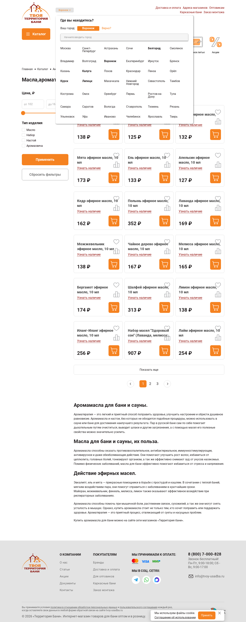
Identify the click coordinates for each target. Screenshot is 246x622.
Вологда (109, 106)
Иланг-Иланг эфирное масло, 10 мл (95, 332)
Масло (30, 130)
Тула (173, 94)
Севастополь (156, 81)
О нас (63, 562)
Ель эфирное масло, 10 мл (147, 160)
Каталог (39, 34)
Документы (68, 583)
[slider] (23, 113)
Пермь (130, 94)
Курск (64, 81)
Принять (206, 615)
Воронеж (63, 10)
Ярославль (155, 116)
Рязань (174, 106)
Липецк (87, 81)
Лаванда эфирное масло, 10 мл (199, 203)
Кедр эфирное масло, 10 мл (97, 203)
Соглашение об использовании (175, 617)
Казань (65, 71)
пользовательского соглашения (138, 607)
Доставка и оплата (168, 7)
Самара (65, 106)
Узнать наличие (89, 125)
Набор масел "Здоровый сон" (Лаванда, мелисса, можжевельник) (148, 333)
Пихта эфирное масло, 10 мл (197, 116)
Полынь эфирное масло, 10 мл (148, 203)
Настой (31, 140)
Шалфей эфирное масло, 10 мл (148, 289)
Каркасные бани (191, 12)
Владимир (67, 61)
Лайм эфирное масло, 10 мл (199, 332)
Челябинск (133, 116)
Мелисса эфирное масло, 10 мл (199, 246)
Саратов (87, 106)
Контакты (66, 590)
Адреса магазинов (195, 7)
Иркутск (153, 61)
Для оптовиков (103, 576)
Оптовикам (216, 7)
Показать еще (149, 369)
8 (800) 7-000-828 (204, 554)
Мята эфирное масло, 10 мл (97, 160)
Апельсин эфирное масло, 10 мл (194, 160)
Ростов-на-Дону (155, 95)
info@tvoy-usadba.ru (209, 576)
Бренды (98, 562)
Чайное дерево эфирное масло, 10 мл (148, 246)
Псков (108, 71)
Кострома (67, 94)
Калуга (86, 71)
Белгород (154, 48)
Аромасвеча (34, 145)
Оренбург (110, 94)
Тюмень (153, 106)
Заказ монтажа (214, 12)
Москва (65, 48)
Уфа (85, 116)
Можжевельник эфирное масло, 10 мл (95, 246)
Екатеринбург (135, 61)
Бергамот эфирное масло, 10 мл (92, 289)
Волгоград (89, 61)
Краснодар (133, 71)
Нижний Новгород (132, 82)
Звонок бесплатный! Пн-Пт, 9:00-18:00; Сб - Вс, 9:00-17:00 (204, 563)
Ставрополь (134, 106)
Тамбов (175, 81)
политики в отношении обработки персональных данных (83, 607)
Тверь (174, 116)
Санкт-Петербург (89, 50)
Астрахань (111, 48)
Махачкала (111, 81)
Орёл (173, 71)
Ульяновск (67, 116)
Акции (64, 576)
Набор (30, 135)
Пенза (152, 71)
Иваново (110, 116)
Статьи (65, 569)
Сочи (129, 48)
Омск (85, 94)
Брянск (174, 61)
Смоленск (176, 48)
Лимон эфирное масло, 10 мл (198, 289)
